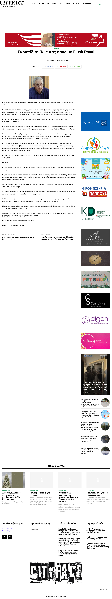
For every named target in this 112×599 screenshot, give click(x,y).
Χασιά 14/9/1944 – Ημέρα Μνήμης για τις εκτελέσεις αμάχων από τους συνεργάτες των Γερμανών (97, 545)
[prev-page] (102, 357)
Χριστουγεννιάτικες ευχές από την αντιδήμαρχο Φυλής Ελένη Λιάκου (11, 496)
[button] (100, 4)
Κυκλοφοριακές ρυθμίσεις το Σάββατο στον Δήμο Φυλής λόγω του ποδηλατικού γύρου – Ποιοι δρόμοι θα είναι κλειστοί (90, 402)
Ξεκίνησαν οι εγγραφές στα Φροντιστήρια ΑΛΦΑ (96, 538)
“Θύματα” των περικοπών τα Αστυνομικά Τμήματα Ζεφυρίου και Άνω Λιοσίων (68, 497)
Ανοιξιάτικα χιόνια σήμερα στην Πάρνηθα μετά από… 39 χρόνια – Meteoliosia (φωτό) (90, 451)
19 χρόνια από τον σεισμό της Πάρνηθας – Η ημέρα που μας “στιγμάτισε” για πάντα (58, 238)
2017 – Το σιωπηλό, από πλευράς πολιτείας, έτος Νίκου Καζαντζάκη (95, 530)
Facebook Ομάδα (7, 530)
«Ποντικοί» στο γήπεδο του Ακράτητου (97, 494)
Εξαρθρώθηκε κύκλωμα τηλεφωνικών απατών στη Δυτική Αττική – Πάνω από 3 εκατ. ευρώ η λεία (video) (94, 386)
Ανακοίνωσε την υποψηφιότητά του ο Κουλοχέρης (18, 238)
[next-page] (106, 357)
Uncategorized (56, 49)
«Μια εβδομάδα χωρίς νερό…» (40, 494)
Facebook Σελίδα (7, 529)
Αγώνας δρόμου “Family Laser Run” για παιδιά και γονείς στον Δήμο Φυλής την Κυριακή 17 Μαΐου (90, 414)
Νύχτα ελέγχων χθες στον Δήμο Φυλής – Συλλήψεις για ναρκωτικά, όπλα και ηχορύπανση (89, 439)
